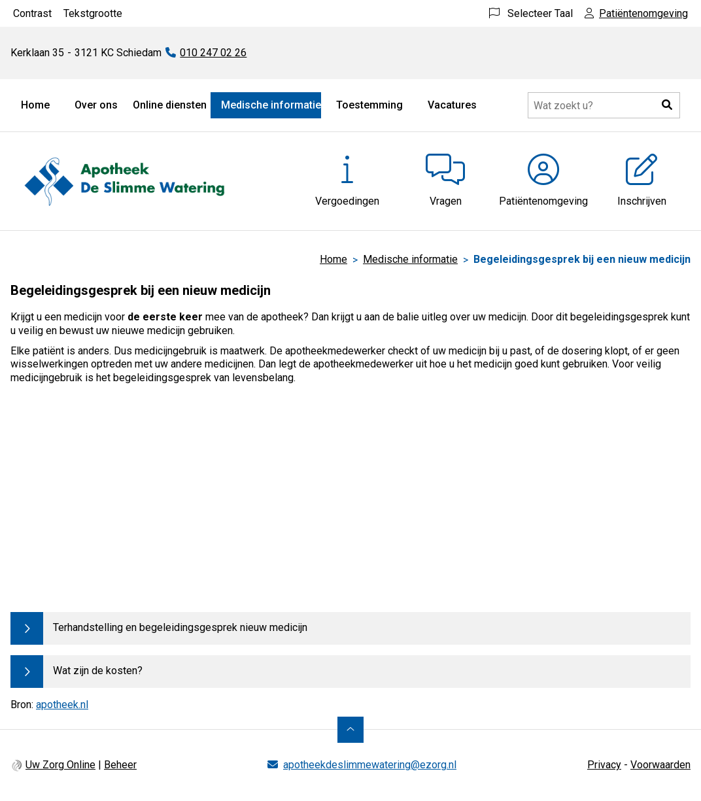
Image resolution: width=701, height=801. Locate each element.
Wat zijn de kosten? (98, 670)
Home (35, 105)
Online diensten (170, 105)
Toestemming (369, 105)
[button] (667, 105)
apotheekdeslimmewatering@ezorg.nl (369, 764)
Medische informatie (271, 105)
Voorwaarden (660, 764)
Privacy (604, 764)
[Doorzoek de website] (604, 105)
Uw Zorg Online (60, 764)
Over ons (96, 105)
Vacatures (452, 105)
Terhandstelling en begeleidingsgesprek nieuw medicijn (180, 627)
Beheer (120, 764)
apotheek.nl (62, 704)
